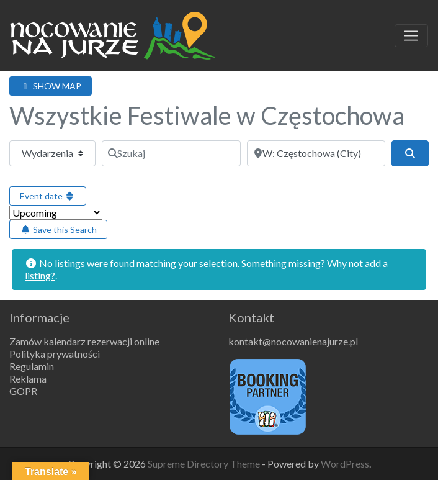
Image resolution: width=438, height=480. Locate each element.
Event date (48, 196)
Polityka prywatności (54, 354)
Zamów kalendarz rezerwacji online (84, 341)
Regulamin (31, 366)
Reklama (28, 378)
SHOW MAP (50, 86)
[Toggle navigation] (411, 36)
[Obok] (316, 153)
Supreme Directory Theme (205, 463)
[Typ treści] (52, 153)
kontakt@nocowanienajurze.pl (293, 341)
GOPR (23, 391)
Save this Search (58, 229)
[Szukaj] (171, 153)
